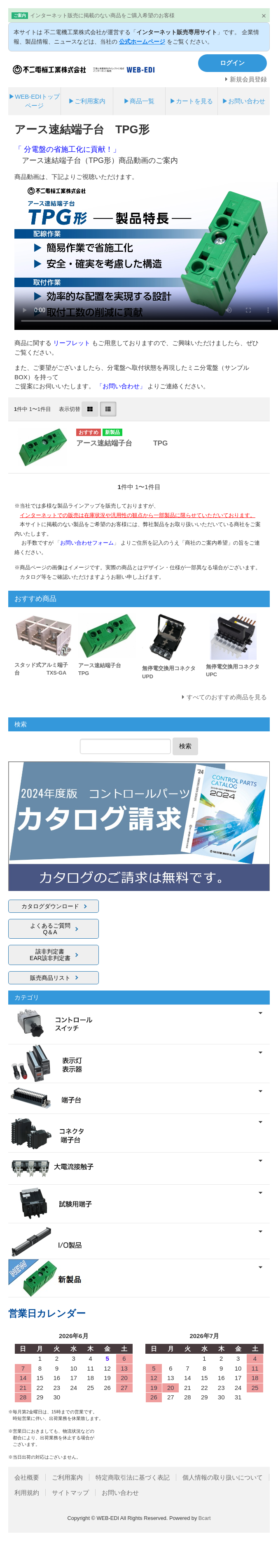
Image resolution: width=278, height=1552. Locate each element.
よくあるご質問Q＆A (50, 928)
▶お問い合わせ (243, 100)
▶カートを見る (191, 100)
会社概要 (26, 1477)
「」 (88, 543)
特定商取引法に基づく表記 (133, 1477)
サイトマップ (70, 1492)
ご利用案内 (67, 1477)
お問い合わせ (120, 1492)
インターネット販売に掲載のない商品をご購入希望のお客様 (102, 15)
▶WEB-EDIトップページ (34, 101)
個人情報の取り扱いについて (222, 1477)
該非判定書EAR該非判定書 (50, 954)
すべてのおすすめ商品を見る (227, 697)
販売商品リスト (50, 977)
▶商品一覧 (139, 100)
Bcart (205, 1518)
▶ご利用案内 (86, 100)
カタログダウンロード (50, 906)
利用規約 (26, 1492)
